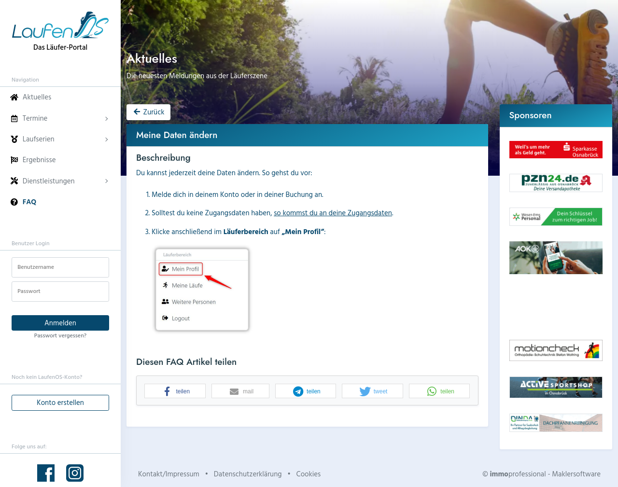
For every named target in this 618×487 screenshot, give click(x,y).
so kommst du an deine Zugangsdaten (333, 212)
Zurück (148, 111)
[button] (175, 391)
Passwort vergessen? (60, 335)
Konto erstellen (60, 402)
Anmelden (60, 322)
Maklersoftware (576, 473)
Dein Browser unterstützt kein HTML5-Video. (556, 307)
